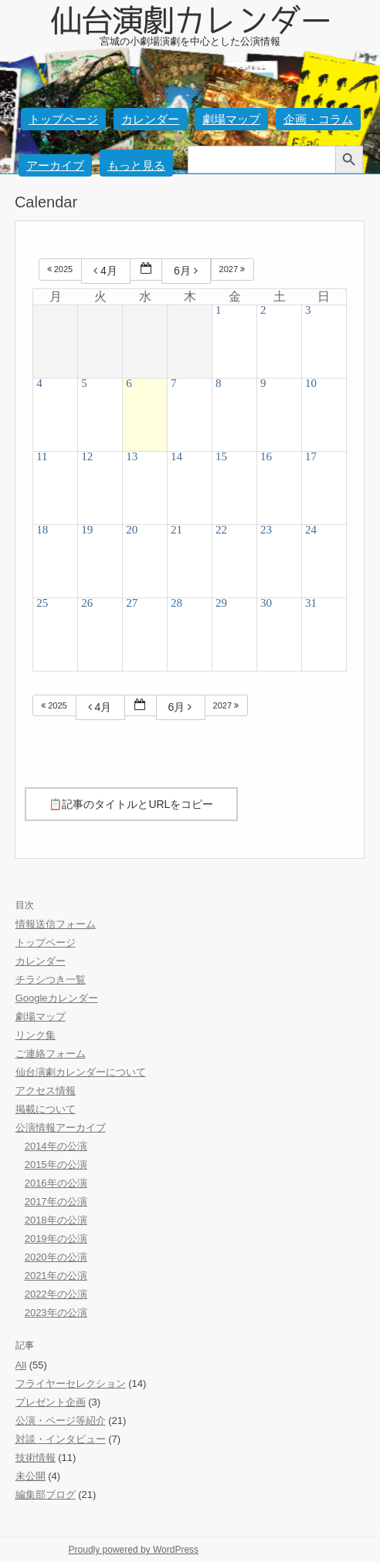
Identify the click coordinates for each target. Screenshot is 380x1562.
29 (221, 603)
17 (311, 456)
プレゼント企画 (50, 1402)
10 (311, 383)
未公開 (30, 1476)
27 (131, 603)
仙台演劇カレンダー (190, 17)
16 (266, 456)
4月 (107, 270)
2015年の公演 (56, 1164)
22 (221, 529)
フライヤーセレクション (70, 1383)
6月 (188, 270)
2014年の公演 (56, 1146)
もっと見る (136, 165)
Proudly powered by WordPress (134, 1549)
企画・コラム (318, 119)
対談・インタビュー (60, 1439)
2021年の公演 (56, 1275)
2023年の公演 (56, 1312)
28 (176, 603)
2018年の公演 (56, 1220)
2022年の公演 (56, 1294)
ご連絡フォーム (50, 1053)
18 (42, 529)
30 (266, 603)
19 (87, 529)
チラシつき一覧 (50, 979)
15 (221, 456)
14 (176, 456)
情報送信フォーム (55, 924)
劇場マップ (231, 119)
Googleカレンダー (56, 998)
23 (266, 529)
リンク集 (35, 1035)
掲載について (45, 1109)
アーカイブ (55, 165)
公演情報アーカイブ (60, 1127)
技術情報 (35, 1457)
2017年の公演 (56, 1201)
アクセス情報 (45, 1090)
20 (131, 529)
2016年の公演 (56, 1183)
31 (311, 603)
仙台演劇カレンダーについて (80, 1072)
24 (311, 529)
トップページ (63, 119)
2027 (233, 269)
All (20, 1365)
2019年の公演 (56, 1238)
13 (131, 456)
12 (87, 456)
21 (176, 529)
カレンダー (150, 119)
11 (41, 456)
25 (42, 603)
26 (87, 603)
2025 (61, 269)
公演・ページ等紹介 (60, 1420)
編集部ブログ (45, 1494)
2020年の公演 (56, 1257)
